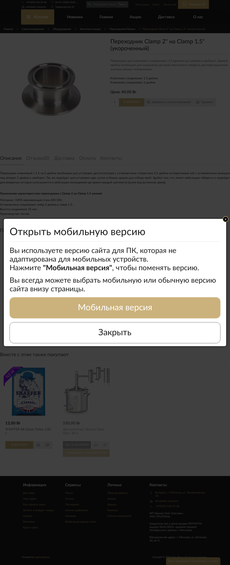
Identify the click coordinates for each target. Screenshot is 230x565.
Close (225, 219)
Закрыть (114, 332)
